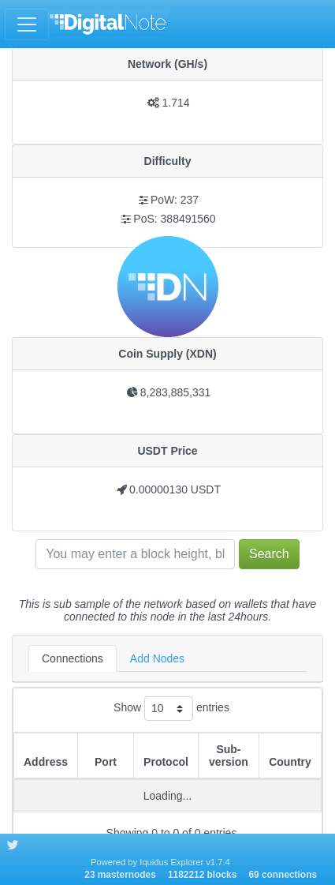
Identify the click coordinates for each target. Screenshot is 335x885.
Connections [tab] (72, 658)
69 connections (282, 874)
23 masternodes (120, 874)
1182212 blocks (202, 874)
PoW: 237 (175, 199)
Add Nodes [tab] (157, 658)
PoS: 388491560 (174, 218)
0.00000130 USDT (175, 489)
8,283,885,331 (175, 392)
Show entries (171, 708)
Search (269, 554)
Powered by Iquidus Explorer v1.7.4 (160, 862)
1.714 (175, 102)
